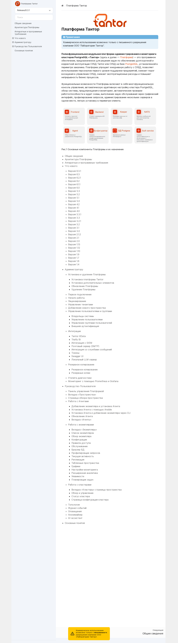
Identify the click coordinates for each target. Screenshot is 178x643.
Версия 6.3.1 (74, 171)
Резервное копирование (81, 364)
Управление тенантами (80, 304)
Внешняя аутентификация (85, 326)
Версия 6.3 (74, 174)
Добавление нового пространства (87, 307)
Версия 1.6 (73, 261)
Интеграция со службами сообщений (91, 349)
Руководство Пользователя (27, 46)
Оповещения (75, 511)
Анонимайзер (75, 514)
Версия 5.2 (74, 194)
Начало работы (76, 297)
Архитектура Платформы (27, 27)
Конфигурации (79, 439)
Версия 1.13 (74, 244)
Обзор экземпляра (81, 436)
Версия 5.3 (74, 191)
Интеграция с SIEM (81, 342)
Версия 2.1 (73, 237)
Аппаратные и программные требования (28, 32)
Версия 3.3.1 (74, 214)
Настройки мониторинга (84, 469)
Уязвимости (77, 476)
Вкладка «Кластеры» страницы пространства (96, 489)
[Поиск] (34, 17)
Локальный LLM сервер (84, 359)
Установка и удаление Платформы (87, 274)
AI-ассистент (75, 518)
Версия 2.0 (74, 241)
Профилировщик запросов (85, 453)
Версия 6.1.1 (74, 184)
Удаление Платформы (83, 289)
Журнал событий (77, 508)
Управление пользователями (87, 319)
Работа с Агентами (78, 401)
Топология (74, 504)
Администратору (21, 42)
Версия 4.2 (74, 204)
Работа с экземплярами (81, 424)
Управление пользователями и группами (90, 311)
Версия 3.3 (74, 217)
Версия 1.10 (74, 251)
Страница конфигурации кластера (89, 499)
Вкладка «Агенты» (81, 419)
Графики (75, 466)
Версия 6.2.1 (74, 177)
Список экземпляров (82, 433)
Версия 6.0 (74, 187)
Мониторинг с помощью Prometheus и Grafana (93, 381)
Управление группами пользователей (91, 322)
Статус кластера (80, 496)
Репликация (77, 459)
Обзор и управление (82, 493)
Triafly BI (76, 339)
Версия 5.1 (73, 197)
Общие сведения (23, 23)
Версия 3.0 (74, 231)
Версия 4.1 (73, 207)
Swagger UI (77, 356)
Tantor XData (78, 336)
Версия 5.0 (74, 201)
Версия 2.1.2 (74, 234)
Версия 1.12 (74, 247)
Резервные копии (80, 372)
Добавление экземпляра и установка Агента (95, 406)
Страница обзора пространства (85, 398)
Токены (75, 352)
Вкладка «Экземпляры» (84, 429)
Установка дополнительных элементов (92, 282)
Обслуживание (79, 446)
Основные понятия (24, 50)
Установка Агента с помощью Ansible (91, 409)
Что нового (19, 38)
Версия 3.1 (73, 227)
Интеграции (74, 331)
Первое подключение (80, 294)
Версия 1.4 (73, 264)
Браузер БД (77, 449)
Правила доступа (81, 443)
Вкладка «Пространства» (82, 394)
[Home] (62, 5)
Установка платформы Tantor (87, 279)
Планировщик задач (82, 479)
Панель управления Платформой (86, 391)
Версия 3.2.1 (74, 221)
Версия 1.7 (73, 257)
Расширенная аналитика (84, 473)
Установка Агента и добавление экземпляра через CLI (101, 413)
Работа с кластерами (79, 484)
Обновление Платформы (84, 286)
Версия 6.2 (74, 181)
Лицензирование (77, 301)
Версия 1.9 (73, 254)
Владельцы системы (82, 316)
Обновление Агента (82, 416)
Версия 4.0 (74, 211)
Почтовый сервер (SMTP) (85, 346)
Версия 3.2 (74, 224)
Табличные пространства (85, 463)
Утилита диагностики (80, 377)
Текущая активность (82, 456)
